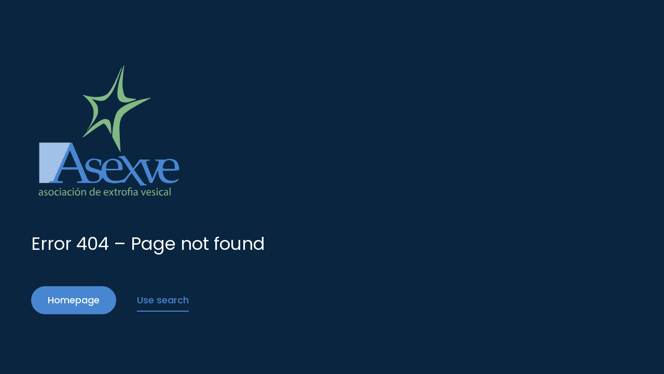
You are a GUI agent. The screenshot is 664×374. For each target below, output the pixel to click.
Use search (163, 299)
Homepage (74, 299)
